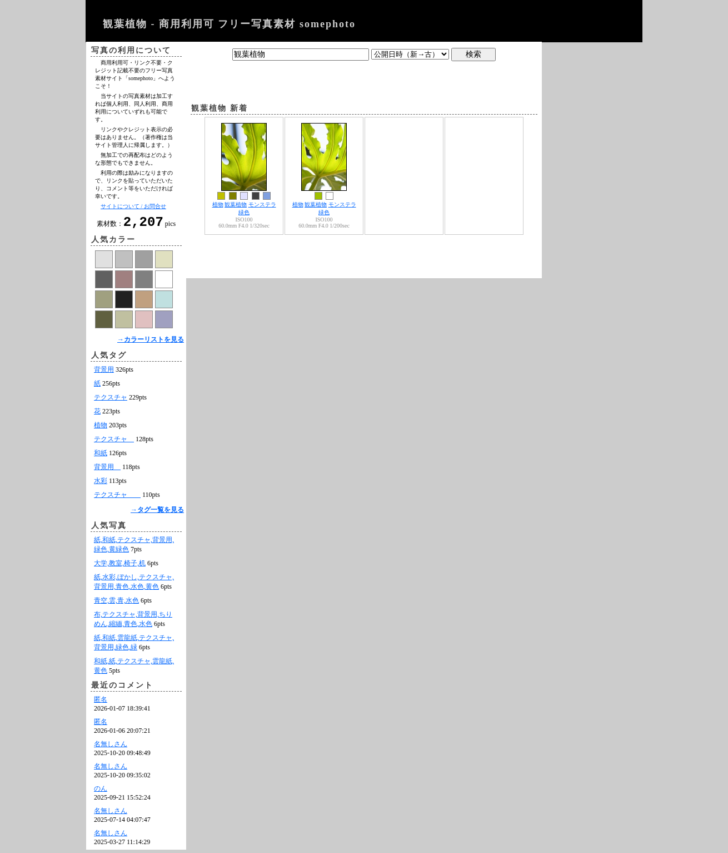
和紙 (100, 456)
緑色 (244, 212)
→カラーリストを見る (150, 343)
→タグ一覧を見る (157, 513)
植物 (100, 428)
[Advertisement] (364, 79)
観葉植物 (236, 204)
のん (100, 792)
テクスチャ (110, 401)
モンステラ (262, 204)
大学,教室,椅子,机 (120, 566)
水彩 (100, 484)
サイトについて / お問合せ (133, 206)
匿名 (100, 703)
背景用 (104, 373)
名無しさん (110, 747)
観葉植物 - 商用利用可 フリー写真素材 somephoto (229, 23)
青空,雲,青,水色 (116, 604)
